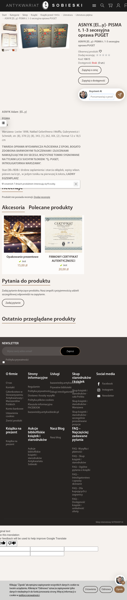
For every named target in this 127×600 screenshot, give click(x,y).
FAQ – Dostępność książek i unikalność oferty (78, 506)
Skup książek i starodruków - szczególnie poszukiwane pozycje (79, 419)
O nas (9, 384)
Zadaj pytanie (13, 304)
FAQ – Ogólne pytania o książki (81, 470)
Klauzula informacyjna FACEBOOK (40, 408)
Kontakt (10, 389)
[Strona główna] (45, 5)
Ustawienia (90, 589)
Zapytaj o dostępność (93, 81)
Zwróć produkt (14, 422)
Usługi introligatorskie (62, 393)
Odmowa (106, 589)
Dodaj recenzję (42, 197)
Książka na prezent (11, 444)
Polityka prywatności (17, 361)
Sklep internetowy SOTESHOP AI (109, 524)
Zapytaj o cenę (90, 70)
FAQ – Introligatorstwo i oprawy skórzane (81, 481)
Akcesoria (13, 207)
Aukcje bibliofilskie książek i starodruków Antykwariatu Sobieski (35, 458)
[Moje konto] (118, 5)
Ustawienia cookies (12, 416)
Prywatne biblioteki (60, 389)
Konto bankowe (14, 410)
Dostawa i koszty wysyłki (41, 397)
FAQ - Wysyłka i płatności (80, 452)
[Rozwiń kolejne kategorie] (94, 6)
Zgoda (119, 589)
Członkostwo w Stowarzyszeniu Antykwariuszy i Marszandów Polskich (14, 399)
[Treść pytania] (101, 97)
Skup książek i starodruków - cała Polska (79, 395)
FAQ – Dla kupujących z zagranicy (79, 493)
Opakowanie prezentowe (22, 258)
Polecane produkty (51, 207)
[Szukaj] (102, 5)
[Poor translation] (12, 545)
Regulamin (34, 388)
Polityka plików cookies (41, 401)
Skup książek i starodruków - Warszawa (79, 406)
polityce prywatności (29, 595)
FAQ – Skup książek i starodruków (79, 461)
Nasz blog (55, 439)
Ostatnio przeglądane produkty (39, 320)
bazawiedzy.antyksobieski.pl (43, 413)
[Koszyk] (110, 5)
